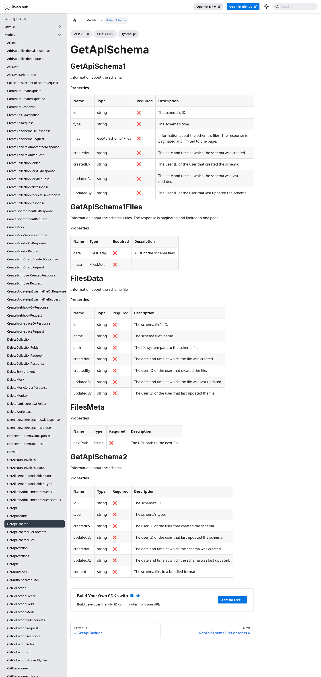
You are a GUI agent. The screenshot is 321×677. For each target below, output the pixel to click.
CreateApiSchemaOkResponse (29, 131)
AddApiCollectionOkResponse (28, 51)
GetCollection (16, 588)
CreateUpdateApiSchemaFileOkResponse (36, 291)
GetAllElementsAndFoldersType (29, 484)
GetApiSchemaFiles (21, 540)
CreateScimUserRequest (24, 283)
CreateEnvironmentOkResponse (30, 211)
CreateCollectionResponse (26, 203)
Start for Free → (232, 600)
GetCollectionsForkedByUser (27, 660)
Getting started (15, 18)
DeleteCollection (19, 339)
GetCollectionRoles (20, 644)
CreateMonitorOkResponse (26, 243)
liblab (135, 595)
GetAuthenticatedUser (23, 580)
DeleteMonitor (17, 395)
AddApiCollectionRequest (25, 59)
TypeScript (128, 34)
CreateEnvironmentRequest (27, 219)
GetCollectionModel (21, 612)
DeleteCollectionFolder (23, 347)
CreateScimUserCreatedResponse (31, 275)
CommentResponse (21, 107)
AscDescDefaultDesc (21, 75)
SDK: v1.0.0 (105, 34)
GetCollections (17, 652)
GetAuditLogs (17, 572)
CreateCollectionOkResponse (28, 187)
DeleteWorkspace (19, 411)
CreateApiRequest (20, 123)
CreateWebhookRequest (24, 315)
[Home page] (74, 20)
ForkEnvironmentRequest (25, 444)
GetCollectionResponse (23, 636)
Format (12, 452)
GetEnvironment (19, 668)
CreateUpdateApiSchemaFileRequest (33, 299)
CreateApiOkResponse (23, 115)
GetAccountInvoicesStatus (26, 468)
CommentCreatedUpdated (26, 99)
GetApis (12, 564)
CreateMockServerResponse (27, 235)
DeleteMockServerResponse (27, 387)
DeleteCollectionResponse (26, 363)
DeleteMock (15, 379)
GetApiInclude (17, 516)
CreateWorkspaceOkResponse (28, 323)
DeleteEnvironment (21, 371)
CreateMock (15, 227)
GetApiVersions (18, 556)
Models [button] (9, 35)
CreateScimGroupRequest (25, 267)
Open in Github (240, 6)
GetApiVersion (17, 548)
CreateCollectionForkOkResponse (31, 171)
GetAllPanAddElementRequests (29, 492)
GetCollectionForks (20, 604)
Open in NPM (206, 6)
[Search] (295, 6)
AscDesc (13, 67)
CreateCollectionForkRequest (28, 179)
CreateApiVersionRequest (25, 155)
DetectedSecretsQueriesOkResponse (33, 419)
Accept (12, 43)
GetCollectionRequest (22, 628)
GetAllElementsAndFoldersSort (29, 476)
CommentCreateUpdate (24, 91)
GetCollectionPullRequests (26, 620)
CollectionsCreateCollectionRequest (32, 83)
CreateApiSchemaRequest (25, 139)
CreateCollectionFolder (23, 163)
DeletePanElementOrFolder (27, 403)
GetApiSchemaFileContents (26, 532)
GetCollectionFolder (21, 596)
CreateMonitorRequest (23, 251)
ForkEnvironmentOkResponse (28, 436)
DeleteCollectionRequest (24, 355)
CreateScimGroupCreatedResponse (32, 259)
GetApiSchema (17, 524)
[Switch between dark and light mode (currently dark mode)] (266, 6)
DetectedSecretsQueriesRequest (30, 427)
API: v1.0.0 (81, 34)
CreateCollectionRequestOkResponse (33, 195)
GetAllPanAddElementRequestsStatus (34, 500)
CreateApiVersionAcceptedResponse (33, 147)
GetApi (12, 508)
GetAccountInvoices (21, 460)
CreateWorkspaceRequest (25, 331)
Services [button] (10, 27)
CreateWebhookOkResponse (27, 307)
